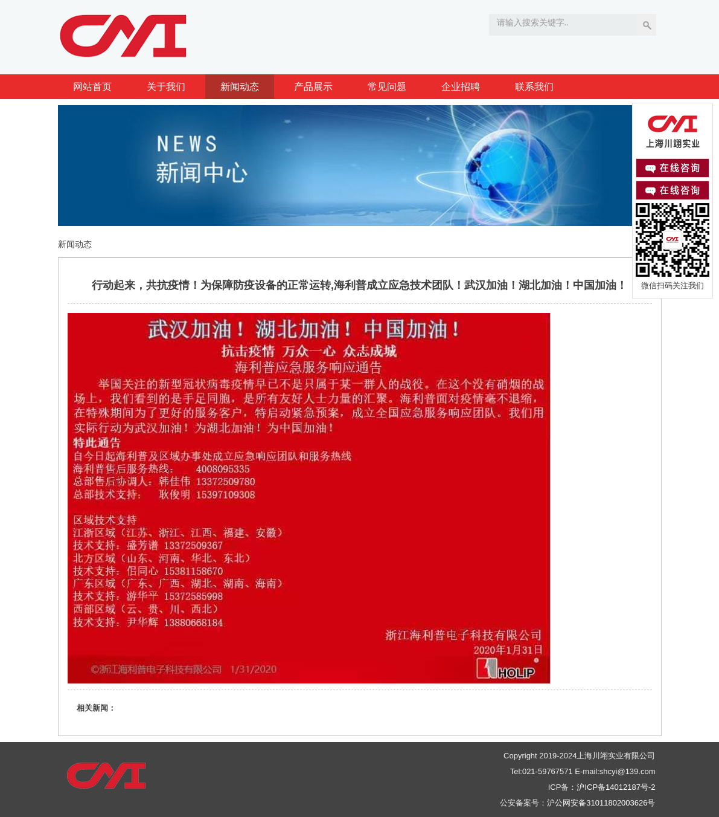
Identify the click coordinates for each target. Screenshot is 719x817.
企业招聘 (460, 87)
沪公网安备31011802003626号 (601, 802)
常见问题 (387, 87)
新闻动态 (239, 87)
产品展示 (313, 87)
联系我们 (534, 87)
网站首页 (92, 87)
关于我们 (166, 87)
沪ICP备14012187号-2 (616, 787)
